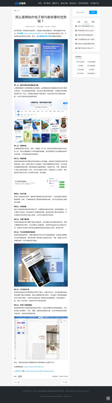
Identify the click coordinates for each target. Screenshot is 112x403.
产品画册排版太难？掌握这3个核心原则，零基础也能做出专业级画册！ (86, 39)
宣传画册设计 (91, 73)
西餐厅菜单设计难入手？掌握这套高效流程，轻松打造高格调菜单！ (86, 48)
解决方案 (64, 3)
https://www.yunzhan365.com (34, 33)
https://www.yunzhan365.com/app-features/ (40, 371)
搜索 (93, 12)
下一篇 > (65, 382)
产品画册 (80, 65)
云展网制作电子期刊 (45, 36)
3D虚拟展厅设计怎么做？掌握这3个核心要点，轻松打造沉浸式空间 (86, 30)
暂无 (20, 376)
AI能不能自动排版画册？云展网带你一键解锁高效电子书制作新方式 (86, 35)
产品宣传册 (80, 69)
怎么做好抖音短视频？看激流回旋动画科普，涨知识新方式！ (56, 396)
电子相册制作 (91, 65)
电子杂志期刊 (80, 62)
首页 (40, 3)
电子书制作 (80, 73)
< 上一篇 (17, 382)
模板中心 (55, 3)
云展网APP (18, 371)
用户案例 (47, 3)
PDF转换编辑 (91, 62)
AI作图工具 (94, 3)
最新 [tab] (78, 22)
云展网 (21, 33)
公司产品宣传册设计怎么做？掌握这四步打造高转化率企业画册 (86, 26)
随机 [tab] (93, 22)
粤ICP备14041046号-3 (83, 391)
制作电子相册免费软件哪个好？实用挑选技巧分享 (86, 44)
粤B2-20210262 (70, 391)
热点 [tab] (86, 22)
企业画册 (91, 69)
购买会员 (73, 3)
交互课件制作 (83, 3)
